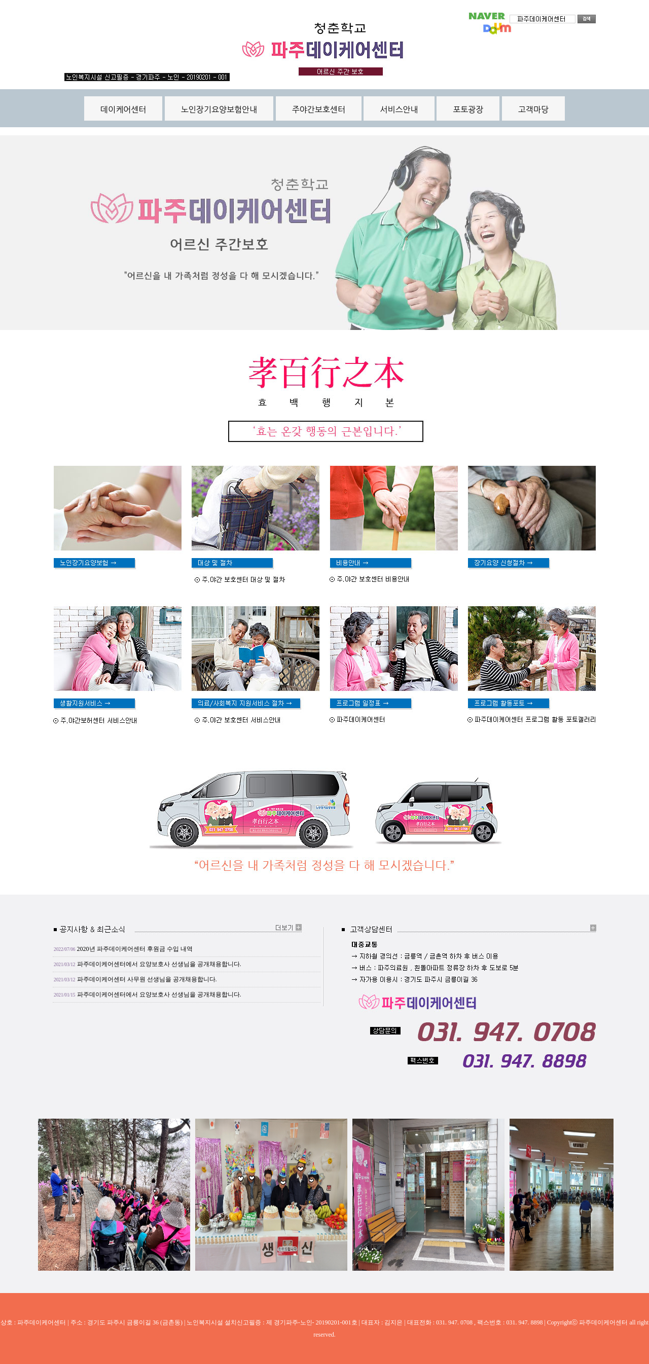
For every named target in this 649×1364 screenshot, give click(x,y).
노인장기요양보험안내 (219, 109)
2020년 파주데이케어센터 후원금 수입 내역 (135, 948)
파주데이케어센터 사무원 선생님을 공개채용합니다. (147, 979)
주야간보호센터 (318, 109)
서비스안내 (399, 109)
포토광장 (468, 109)
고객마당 (533, 109)
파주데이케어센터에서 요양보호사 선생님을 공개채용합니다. (159, 964)
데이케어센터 (123, 109)
